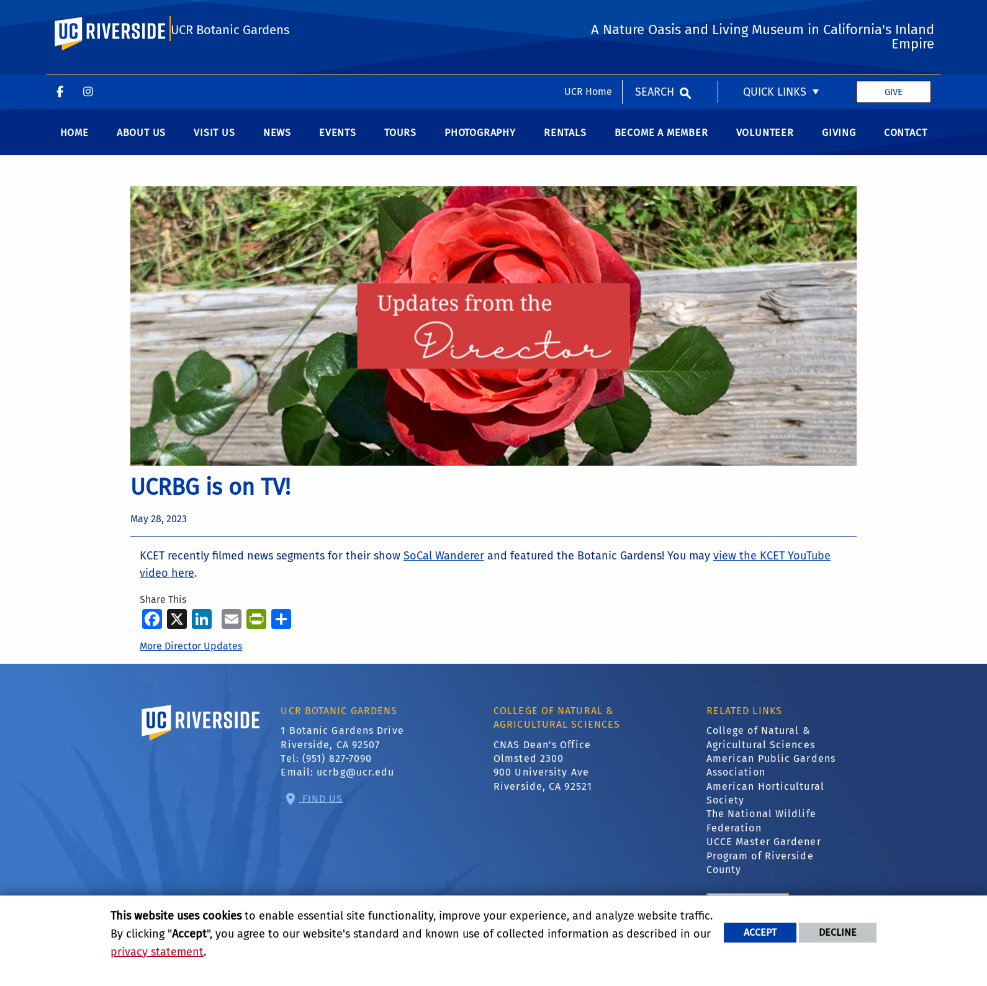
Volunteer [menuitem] (765, 140)
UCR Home (588, 17)
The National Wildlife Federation (761, 828)
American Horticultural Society (765, 800)
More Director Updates (191, 653)
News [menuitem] (277, 140)
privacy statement (157, 952)
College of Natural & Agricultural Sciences (760, 745)
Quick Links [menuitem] (774, 17)
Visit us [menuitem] (214, 140)
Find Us (321, 806)
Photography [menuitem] (480, 140)
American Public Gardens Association (771, 772)
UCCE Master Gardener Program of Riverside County (763, 863)
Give (894, 17)
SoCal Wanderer (443, 563)
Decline (838, 932)
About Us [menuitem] (141, 140)
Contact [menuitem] (905, 140)
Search (654, 17)
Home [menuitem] (74, 140)
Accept (760, 932)
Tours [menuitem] (400, 140)
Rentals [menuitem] (565, 140)
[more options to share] (281, 625)
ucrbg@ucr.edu (355, 780)
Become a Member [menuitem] (661, 140)
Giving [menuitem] (839, 140)
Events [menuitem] (337, 140)
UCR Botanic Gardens (230, 70)
